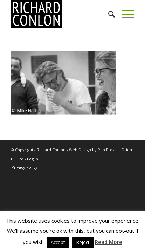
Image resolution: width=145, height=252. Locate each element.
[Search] (108, 14)
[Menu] (124, 14)
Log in (32, 158)
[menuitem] (108, 14)
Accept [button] (58, 242)
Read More (108, 241)
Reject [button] (82, 242)
